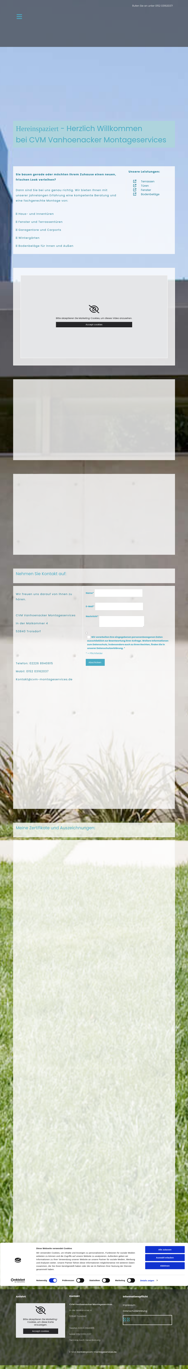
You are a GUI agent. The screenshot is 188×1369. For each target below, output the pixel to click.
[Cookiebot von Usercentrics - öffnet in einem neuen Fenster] (18, 1364)
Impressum (129, 1305)
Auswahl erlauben (165, 1341)
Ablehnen (165, 1349)
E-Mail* (90, 606)
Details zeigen (147, 1363)
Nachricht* (92, 616)
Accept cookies (94, 324)
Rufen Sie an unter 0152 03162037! (152, 5)
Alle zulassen (164, 1332)
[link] (94, 309)
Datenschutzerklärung (135, 1311)
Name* (90, 593)
